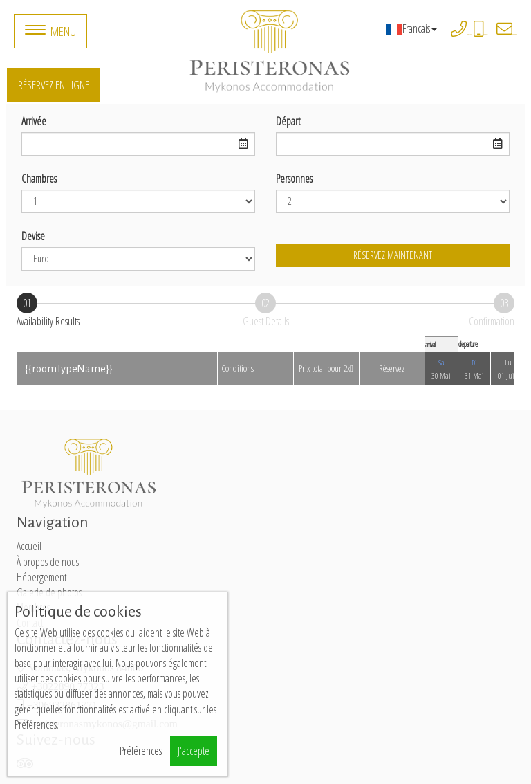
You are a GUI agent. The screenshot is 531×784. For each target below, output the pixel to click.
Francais (411, 28)
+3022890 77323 (469, 34)
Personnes (294, 178)
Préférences (141, 750)
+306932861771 (485, 34)
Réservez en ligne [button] (53, 85)
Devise (33, 236)
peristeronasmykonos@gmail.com (514, 34)
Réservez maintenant (392, 255)
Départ (288, 121)
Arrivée (33, 121)
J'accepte (193, 750)
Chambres (39, 178)
